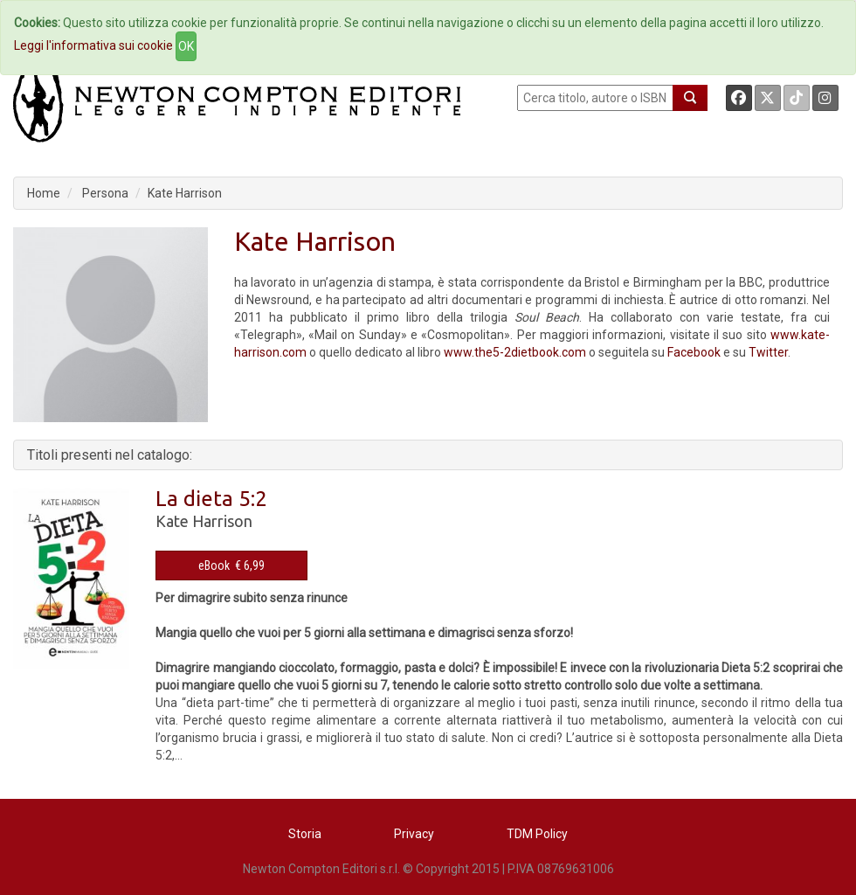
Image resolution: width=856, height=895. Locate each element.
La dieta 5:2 (211, 498)
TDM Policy (537, 834)
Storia (304, 834)
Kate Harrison (185, 193)
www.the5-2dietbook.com (515, 352)
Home (43, 193)
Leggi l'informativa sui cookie (93, 45)
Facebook (694, 352)
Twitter (768, 352)
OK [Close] (186, 46)
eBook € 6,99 (231, 565)
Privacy (414, 834)
